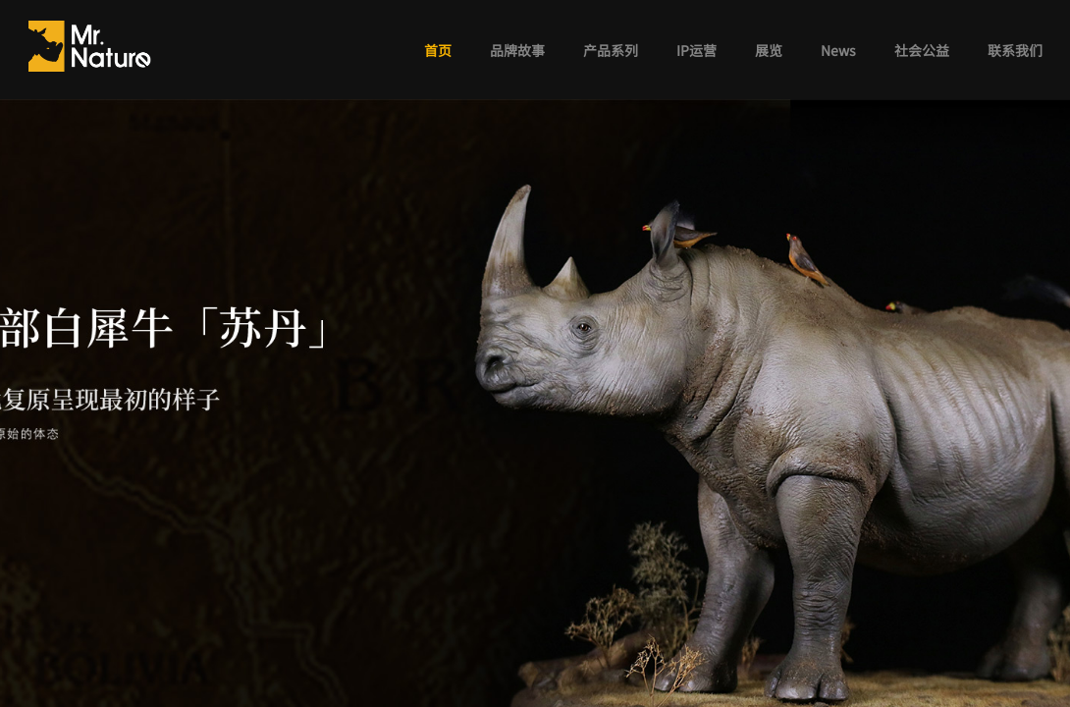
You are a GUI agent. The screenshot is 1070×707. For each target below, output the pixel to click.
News (838, 50)
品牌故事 (517, 50)
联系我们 (1015, 50)
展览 (768, 50)
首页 (438, 50)
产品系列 (610, 50)
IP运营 (696, 50)
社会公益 (921, 50)
